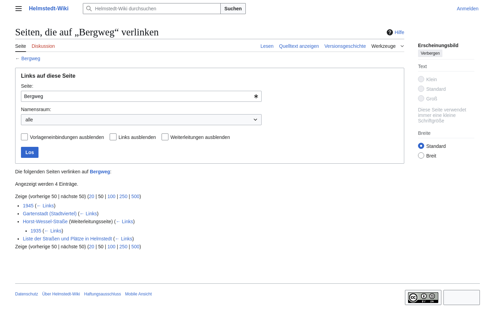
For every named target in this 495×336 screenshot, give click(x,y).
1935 (36, 231)
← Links (45, 205)
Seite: (27, 86)
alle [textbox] (29, 119)
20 (92, 196)
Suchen (233, 8)
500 (135, 196)
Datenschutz (26, 294)
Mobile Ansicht (138, 294)
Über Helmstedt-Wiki (61, 294)
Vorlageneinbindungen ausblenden (67, 137)
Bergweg (30, 58)
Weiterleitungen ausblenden (200, 137)
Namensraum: (36, 109)
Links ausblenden (137, 137)
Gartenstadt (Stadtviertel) (49, 213)
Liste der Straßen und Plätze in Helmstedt (67, 238)
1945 (28, 205)
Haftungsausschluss (102, 294)
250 (123, 196)
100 (112, 196)
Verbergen (430, 53)
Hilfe (394, 32)
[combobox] (141, 96)
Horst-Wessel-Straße (45, 221)
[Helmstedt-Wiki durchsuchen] (151, 8)
